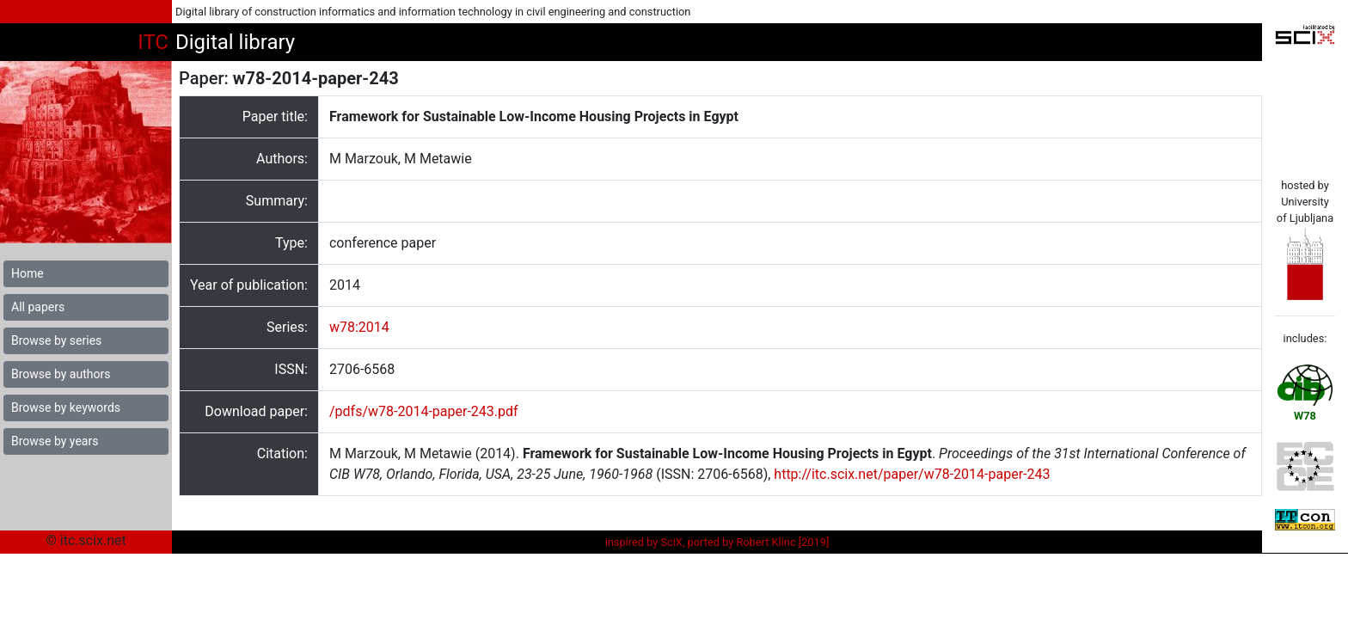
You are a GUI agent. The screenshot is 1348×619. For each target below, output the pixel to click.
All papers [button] (37, 307)
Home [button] (27, 273)
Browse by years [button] (54, 441)
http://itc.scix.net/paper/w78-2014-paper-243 (912, 474)
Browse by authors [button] (60, 374)
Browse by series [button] (56, 340)
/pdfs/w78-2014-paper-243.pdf (423, 411)
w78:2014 (359, 327)
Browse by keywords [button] (65, 407)
